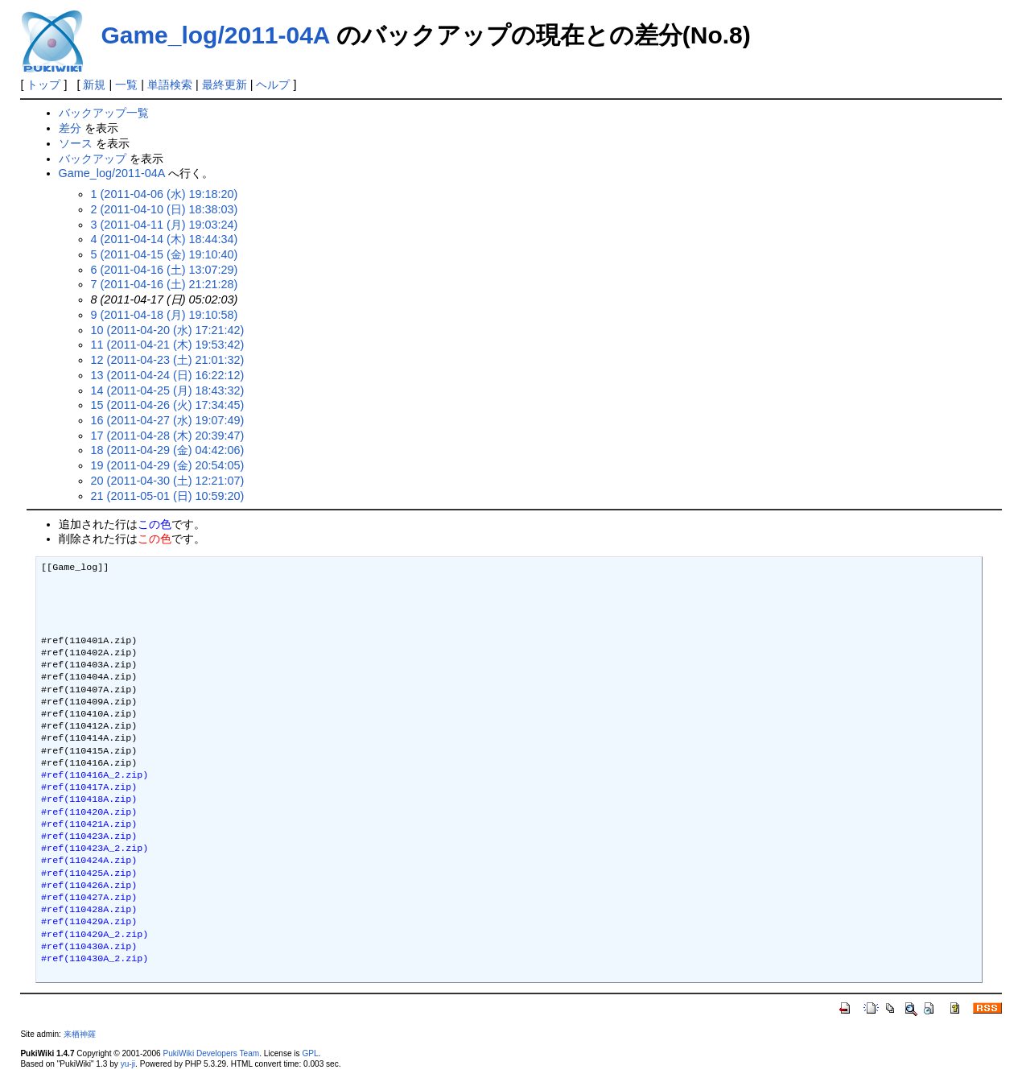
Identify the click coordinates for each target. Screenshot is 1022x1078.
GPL (310, 1053)
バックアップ (92, 158)
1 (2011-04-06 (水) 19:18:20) (164, 194)
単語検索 (169, 84)
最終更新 (224, 84)
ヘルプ (273, 84)
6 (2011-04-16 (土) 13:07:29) (164, 269)
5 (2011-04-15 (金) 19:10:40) (164, 254)
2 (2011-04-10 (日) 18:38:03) (164, 209)
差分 (70, 128)
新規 (94, 84)
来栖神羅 (80, 1034)
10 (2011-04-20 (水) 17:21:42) (168, 330)
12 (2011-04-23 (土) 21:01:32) (168, 359)
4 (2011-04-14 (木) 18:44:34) (164, 239)
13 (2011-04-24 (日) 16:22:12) (168, 375)
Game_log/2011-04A (215, 35)
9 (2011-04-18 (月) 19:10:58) (164, 314)
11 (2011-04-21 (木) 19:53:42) (168, 344)
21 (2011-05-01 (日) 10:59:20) (168, 495)
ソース (76, 143)
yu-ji (128, 1063)
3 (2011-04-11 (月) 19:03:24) (164, 224)
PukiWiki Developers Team (211, 1053)
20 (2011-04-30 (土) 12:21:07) (168, 480)
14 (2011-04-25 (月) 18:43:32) (168, 390)
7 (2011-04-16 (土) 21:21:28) (164, 284)
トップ (43, 84)
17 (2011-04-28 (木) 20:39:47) (168, 435)
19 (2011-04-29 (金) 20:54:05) (168, 465)
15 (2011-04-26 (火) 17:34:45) (168, 405)
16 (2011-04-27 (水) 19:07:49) (168, 420)
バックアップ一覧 (104, 112)
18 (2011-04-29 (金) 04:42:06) (168, 450)
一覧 (126, 84)
